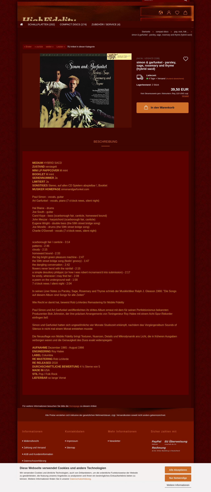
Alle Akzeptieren (178, 470)
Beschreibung (105, 153)
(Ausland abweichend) (175, 90)
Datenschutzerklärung (80, 479)
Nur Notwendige (178, 478)
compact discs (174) (73, 38)
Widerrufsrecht (30, 452)
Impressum (71, 452)
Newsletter (114, 452)
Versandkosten (123, 426)
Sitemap (70, 458)
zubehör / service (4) (106, 38)
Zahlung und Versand (34, 458)
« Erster (28, 58)
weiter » (50, 58)
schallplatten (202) (41, 38)
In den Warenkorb (158, 118)
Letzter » (61, 58)
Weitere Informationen (178, 485)
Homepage (74, 417)
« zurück (39, 58)
